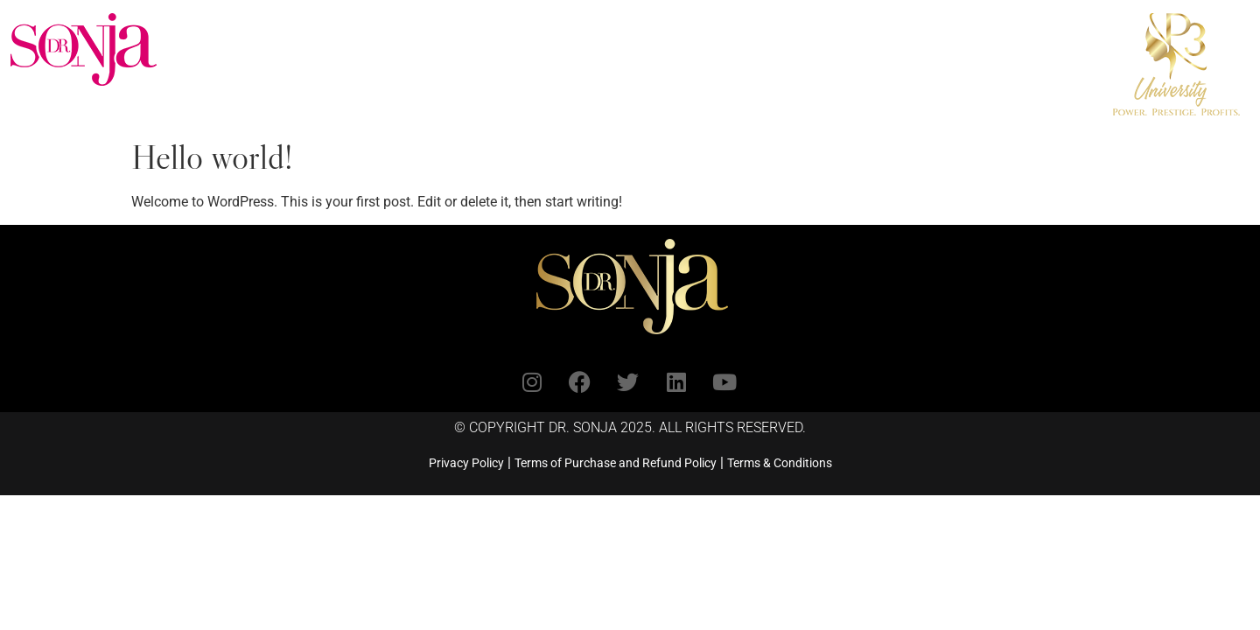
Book (505, 27)
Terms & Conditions (779, 463)
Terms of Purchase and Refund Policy (615, 463)
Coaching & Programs (369, 27)
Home (231, 27)
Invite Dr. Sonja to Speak (641, 27)
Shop (776, 27)
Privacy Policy (466, 463)
